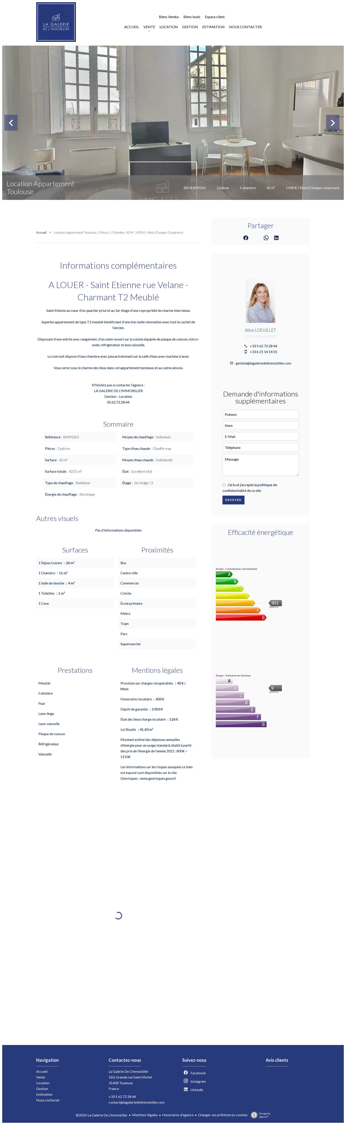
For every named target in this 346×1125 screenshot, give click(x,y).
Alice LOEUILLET (260, 330)
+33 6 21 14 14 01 (263, 352)
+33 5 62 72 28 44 (263, 346)
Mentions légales (145, 1115)
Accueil (41, 232)
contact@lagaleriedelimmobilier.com (137, 1102)
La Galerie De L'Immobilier (129, 1071)
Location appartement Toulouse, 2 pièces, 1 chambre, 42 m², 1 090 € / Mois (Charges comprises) (118, 232)
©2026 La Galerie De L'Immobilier (102, 1115)
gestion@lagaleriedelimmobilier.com (263, 363)
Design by (259, 1115)
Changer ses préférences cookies (223, 1115)
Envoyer (233, 500)
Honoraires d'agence (178, 1115)
